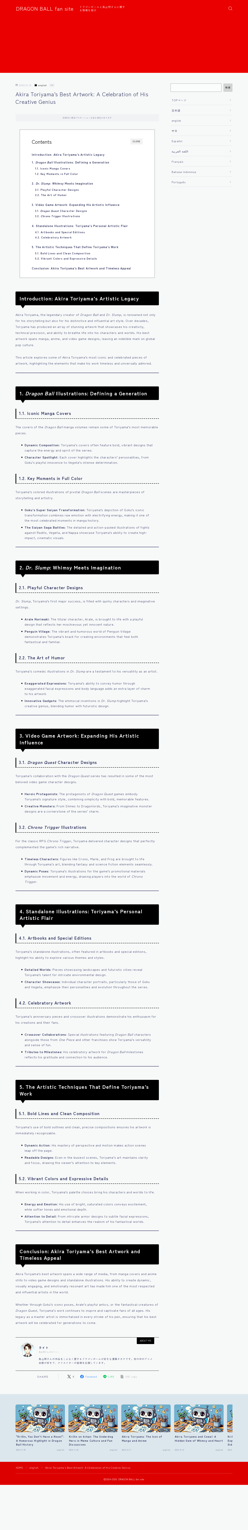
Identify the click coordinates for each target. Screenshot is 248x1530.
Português (179, 182)
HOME (19, 1467)
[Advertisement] (124, 46)
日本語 (176, 110)
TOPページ (179, 100)
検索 (228, 87)
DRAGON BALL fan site (45, 8)
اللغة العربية (180, 151)
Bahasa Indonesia (184, 172)
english (41, 85)
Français (177, 161)
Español (177, 141)
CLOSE (136, 141)
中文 (174, 131)
